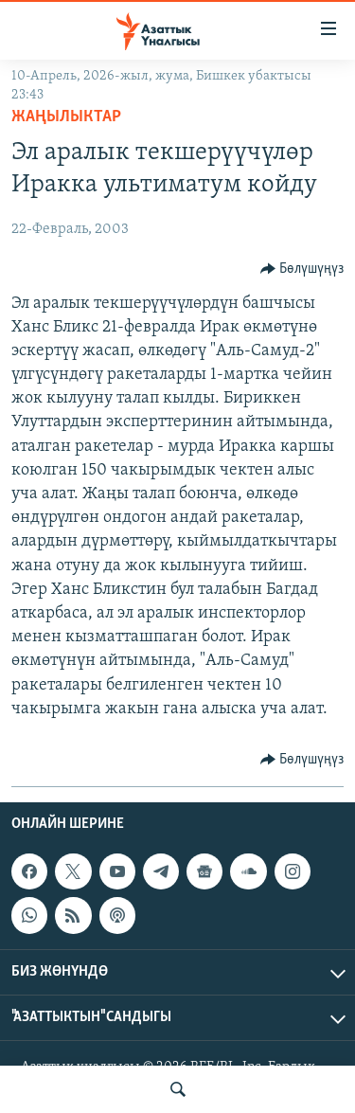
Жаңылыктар (66, 117)
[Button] (302, 269)
